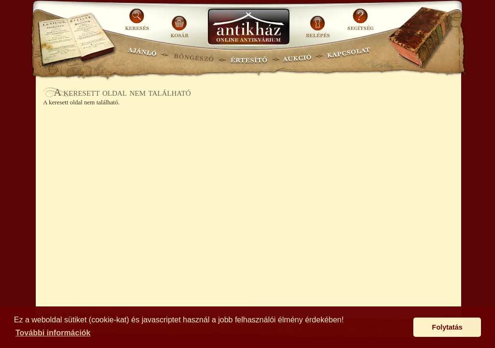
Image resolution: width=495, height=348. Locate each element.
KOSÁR (179, 23)
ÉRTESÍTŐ (248, 55)
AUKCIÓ (297, 55)
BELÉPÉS (319, 23)
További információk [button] (52, 333)
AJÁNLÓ (142, 55)
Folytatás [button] (447, 327)
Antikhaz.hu (248, 27)
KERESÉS (138, 23)
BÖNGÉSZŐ (193, 55)
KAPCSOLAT (348, 55)
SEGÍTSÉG (360, 23)
